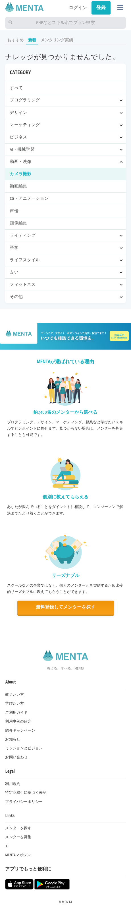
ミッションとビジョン (24, 748)
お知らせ (12, 739)
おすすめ (15, 40)
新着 (32, 40)
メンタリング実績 (57, 40)
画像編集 (18, 223)
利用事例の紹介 (18, 721)
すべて (16, 88)
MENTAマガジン (17, 855)
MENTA (67, 902)
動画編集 (18, 186)
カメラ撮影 (20, 174)
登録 (100, 7)
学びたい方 (14, 703)
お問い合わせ (16, 757)
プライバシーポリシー (24, 802)
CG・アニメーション (29, 198)
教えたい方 (14, 695)
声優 (14, 211)
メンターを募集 (18, 837)
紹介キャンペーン (20, 731)
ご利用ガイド (16, 713)
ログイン (78, 7)
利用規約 (12, 784)
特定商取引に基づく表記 (25, 793)
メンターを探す (18, 828)
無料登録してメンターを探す (65, 607)
